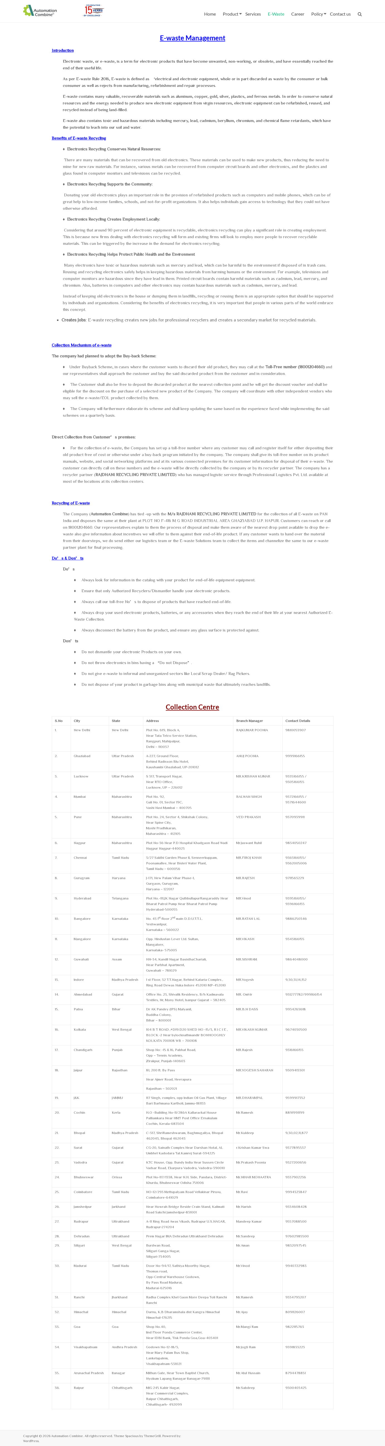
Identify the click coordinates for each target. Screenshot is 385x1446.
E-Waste (276, 13)
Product (230, 13)
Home (210, 13)
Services (253, 13)
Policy (317, 13)
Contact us (340, 13)
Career (297, 13)
